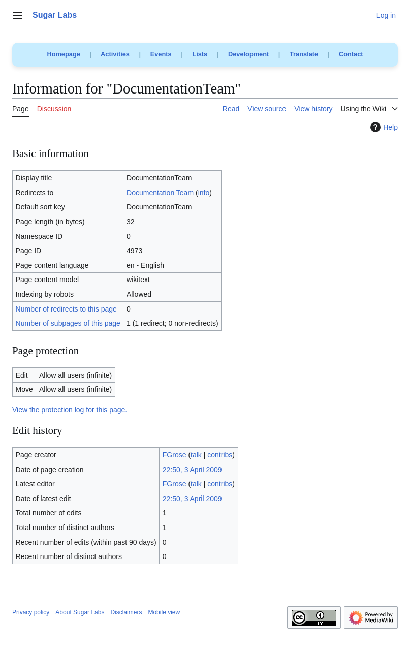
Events (161, 54)
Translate (304, 54)
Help (383, 127)
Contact (351, 54)
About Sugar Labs (79, 612)
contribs (219, 455)
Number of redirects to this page (66, 309)
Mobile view (164, 612)
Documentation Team (160, 193)
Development (248, 54)
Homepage (63, 54)
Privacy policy (30, 612)
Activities (115, 54)
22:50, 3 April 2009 (192, 470)
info (204, 193)
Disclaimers (126, 612)
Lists (199, 54)
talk (196, 455)
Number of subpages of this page (68, 323)
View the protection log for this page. (69, 410)
